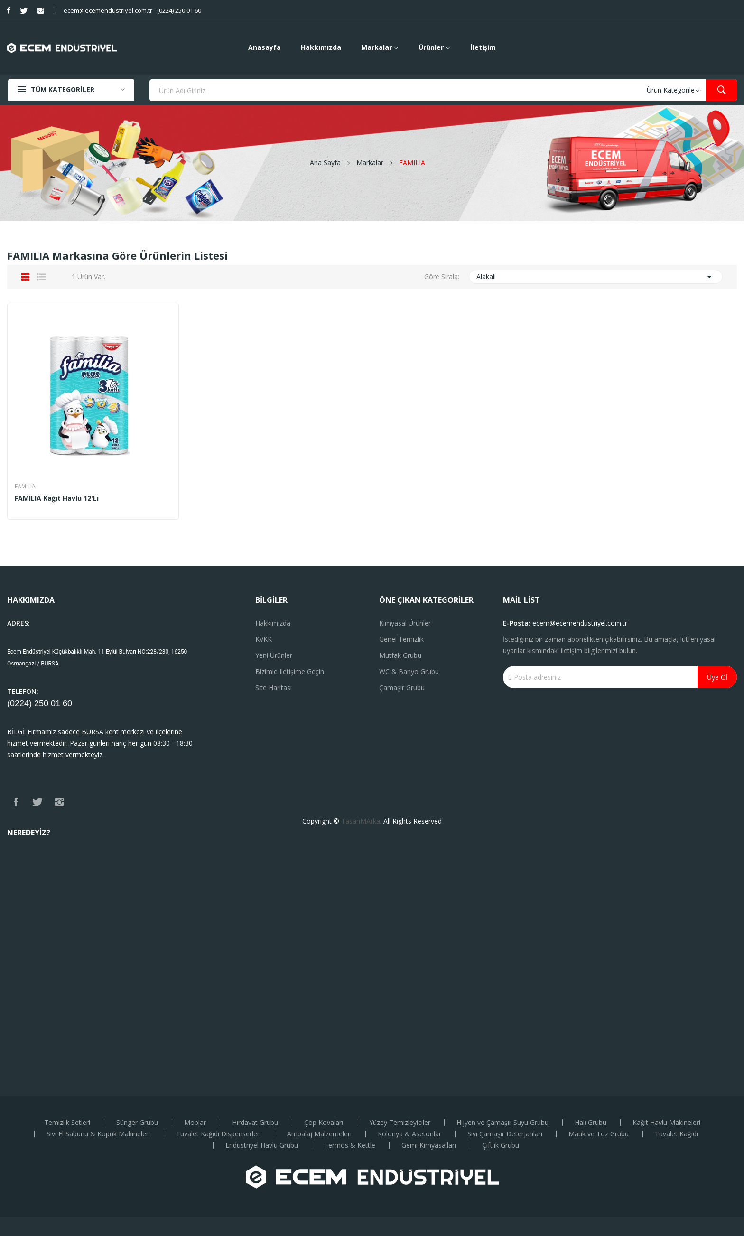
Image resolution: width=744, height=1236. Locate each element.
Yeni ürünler (273, 655)
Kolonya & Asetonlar (409, 1134)
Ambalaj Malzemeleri (319, 1134)
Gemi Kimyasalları (428, 1145)
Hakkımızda (272, 622)
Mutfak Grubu (400, 655)
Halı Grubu (590, 1122)
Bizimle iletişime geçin (289, 671)
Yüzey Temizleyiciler (399, 1122)
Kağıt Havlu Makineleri (666, 1122)
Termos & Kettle (349, 1145)
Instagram (40, 10)
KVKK (263, 639)
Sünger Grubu (137, 1122)
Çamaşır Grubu (402, 687)
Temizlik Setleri (67, 1122)
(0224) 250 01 (35, 703)
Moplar (195, 1122)
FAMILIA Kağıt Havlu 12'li (57, 498)
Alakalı (596, 276)
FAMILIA (25, 486)
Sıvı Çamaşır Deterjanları (504, 1134)
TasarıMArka (360, 820)
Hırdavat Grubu (255, 1122)
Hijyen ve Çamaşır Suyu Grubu (502, 1122)
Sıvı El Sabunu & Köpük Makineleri (98, 1134)
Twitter (24, 10)
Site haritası (273, 687)
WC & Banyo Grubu (409, 671)
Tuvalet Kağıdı (676, 1134)
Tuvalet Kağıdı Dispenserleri (218, 1134)
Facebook (8, 10)
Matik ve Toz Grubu (598, 1134)
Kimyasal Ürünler (405, 622)
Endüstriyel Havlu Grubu (261, 1145)
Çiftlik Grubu (500, 1145)
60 (67, 703)
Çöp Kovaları (323, 1122)
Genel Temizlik (401, 639)
